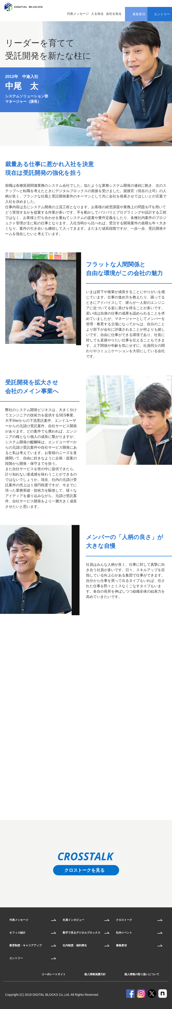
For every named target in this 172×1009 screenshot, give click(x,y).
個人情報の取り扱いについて (141, 974)
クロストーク (124, 920)
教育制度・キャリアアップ (25, 945)
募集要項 (121, 945)
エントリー (16, 958)
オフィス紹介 (17, 932)
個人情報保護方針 (95, 974)
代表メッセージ (78, 13)
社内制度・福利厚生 (75, 945)
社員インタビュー (73, 920)
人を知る (97, 13)
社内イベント (124, 932)
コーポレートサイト (53, 974)
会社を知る (114, 13)
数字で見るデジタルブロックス (81, 932)
